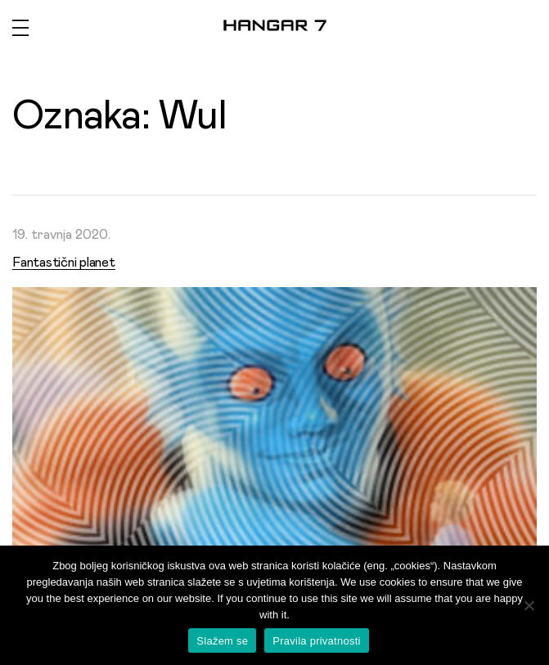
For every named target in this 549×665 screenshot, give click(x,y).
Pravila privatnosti (316, 641)
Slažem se (222, 641)
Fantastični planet (63, 262)
